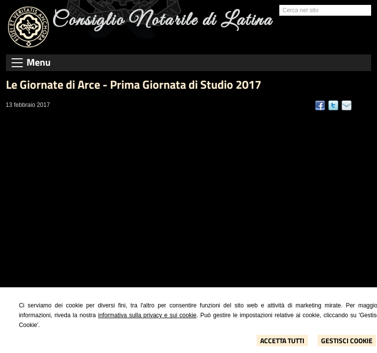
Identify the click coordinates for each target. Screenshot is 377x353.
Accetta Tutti (282, 340)
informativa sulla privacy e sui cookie (147, 315)
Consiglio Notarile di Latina (162, 20)
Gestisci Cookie (347, 340)
